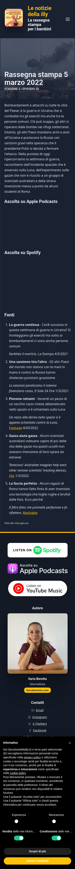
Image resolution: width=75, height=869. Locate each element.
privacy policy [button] (32, 757)
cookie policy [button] (18, 773)
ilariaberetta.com (37, 690)
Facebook (39, 730)
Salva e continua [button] (37, 860)
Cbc (12, 476)
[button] (70, 743)
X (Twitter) (40, 724)
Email (40, 710)
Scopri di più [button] (37, 851)
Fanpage (15, 428)
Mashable (30, 513)
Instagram (39, 717)
